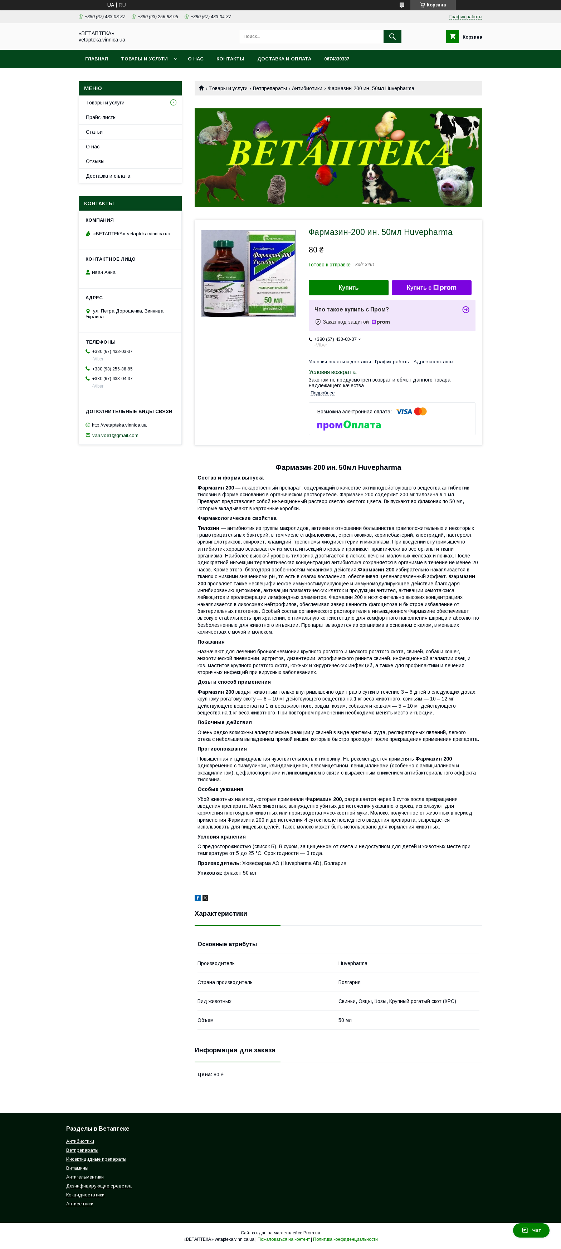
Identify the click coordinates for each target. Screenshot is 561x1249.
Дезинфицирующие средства (99, 1186)
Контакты (230, 59)
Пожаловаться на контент (284, 1239)
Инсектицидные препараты (96, 1159)
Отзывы (95, 161)
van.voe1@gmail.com (115, 435)
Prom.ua (311, 1232)
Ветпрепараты (270, 88)
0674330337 (336, 59)
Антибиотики (307, 88)
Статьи (94, 132)
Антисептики (79, 1203)
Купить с (432, 288)
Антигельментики (85, 1177)
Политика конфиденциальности (345, 1239)
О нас (196, 59)
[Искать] (392, 36)
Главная (96, 59)
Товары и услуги (144, 59)
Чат (531, 1230)
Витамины (77, 1168)
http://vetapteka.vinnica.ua (119, 425)
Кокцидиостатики (85, 1195)
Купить (349, 288)
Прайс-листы (101, 117)
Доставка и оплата (284, 59)
